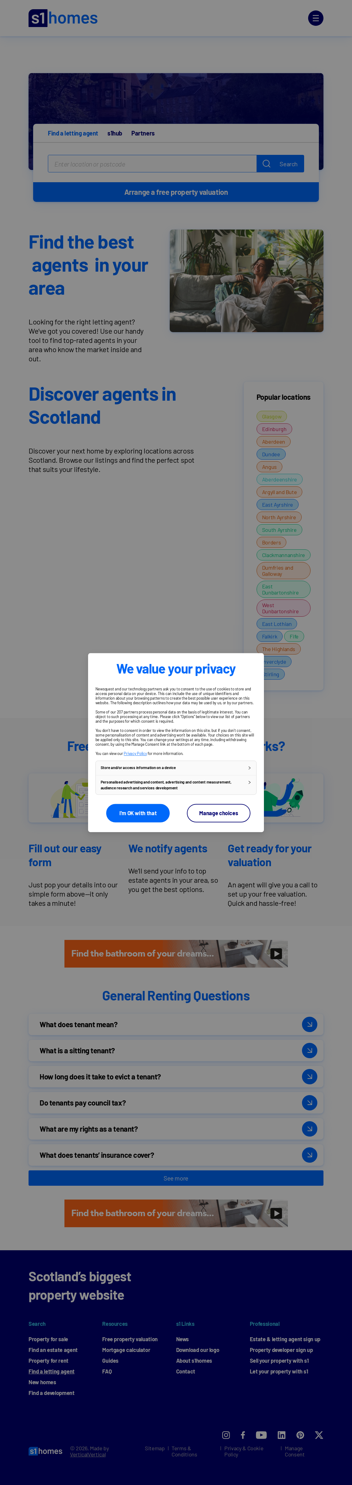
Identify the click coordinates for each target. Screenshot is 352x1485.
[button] (176, 768)
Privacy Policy (135, 753)
